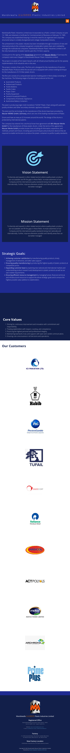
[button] (67, 21)
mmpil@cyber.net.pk (31, 728)
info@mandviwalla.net (41, 728)
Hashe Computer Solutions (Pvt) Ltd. (38, 750)
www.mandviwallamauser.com (37, 727)
